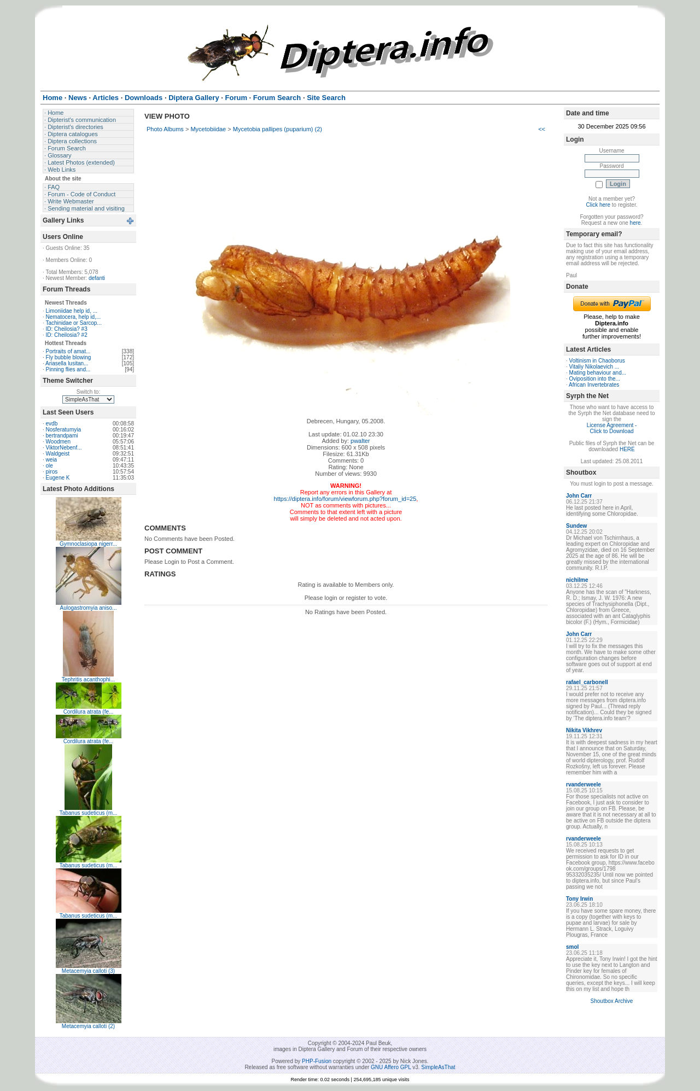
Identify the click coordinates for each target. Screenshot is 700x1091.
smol (572, 947)
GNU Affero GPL (391, 1067)
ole (49, 466)
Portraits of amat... (68, 351)
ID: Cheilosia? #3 (67, 329)
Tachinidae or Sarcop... (73, 323)
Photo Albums (165, 129)
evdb (52, 424)
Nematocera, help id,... (73, 317)
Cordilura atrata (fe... (88, 712)
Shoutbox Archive (612, 1001)
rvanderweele (583, 784)
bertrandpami (62, 436)
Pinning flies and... (68, 369)
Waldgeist (58, 454)
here (635, 223)
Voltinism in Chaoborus (597, 361)
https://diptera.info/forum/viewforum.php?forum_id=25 (345, 498)
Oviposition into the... (594, 379)
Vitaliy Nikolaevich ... (594, 367)
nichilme (577, 580)
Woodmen (58, 442)
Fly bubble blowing (68, 357)
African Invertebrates (594, 385)
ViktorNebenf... (64, 448)
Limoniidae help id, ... (72, 311)
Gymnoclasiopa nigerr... (88, 544)
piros (52, 472)
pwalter (360, 440)
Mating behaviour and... (598, 373)
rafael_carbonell (587, 682)
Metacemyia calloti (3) (88, 971)
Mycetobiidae (208, 129)
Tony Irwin (579, 899)
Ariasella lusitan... (66, 363)
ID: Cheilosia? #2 (67, 335)
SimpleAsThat (438, 1067)
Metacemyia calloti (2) (88, 1026)
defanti (97, 278)
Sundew (576, 526)
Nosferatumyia (63, 430)
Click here (598, 205)
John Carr (579, 496)
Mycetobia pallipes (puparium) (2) (277, 129)
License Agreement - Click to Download (612, 428)
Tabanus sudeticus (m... (89, 813)
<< (541, 129)
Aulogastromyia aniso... (88, 608)
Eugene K (58, 478)
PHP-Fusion (316, 1061)
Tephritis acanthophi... (88, 679)
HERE (627, 449)
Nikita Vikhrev (584, 730)
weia (51, 460)
